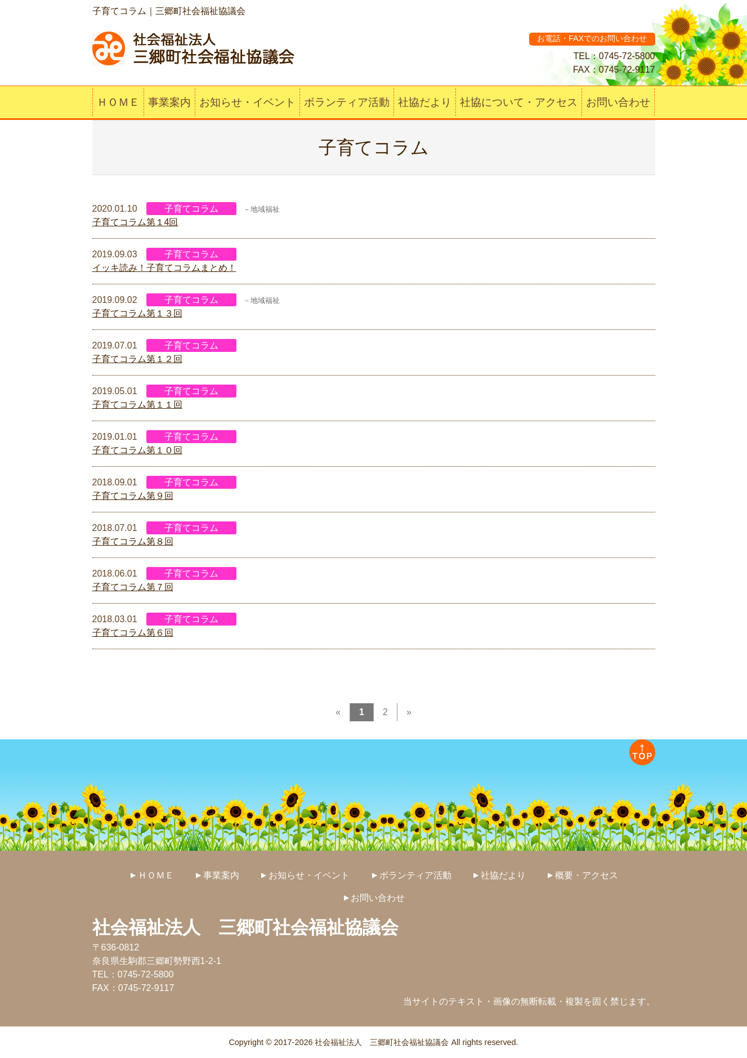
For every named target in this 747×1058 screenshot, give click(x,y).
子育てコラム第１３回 (137, 313)
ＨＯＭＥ (118, 102)
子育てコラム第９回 (132, 496)
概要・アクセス (586, 875)
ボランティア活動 (347, 102)
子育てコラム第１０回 (137, 450)
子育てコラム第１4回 (135, 222)
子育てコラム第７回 (132, 587)
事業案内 (169, 102)
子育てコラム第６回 (132, 632)
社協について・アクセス (519, 102)
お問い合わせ (618, 102)
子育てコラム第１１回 (137, 404)
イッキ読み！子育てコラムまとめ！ (164, 268)
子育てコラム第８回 (132, 541)
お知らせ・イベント (247, 102)
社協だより (424, 102)
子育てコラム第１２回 (137, 359)
